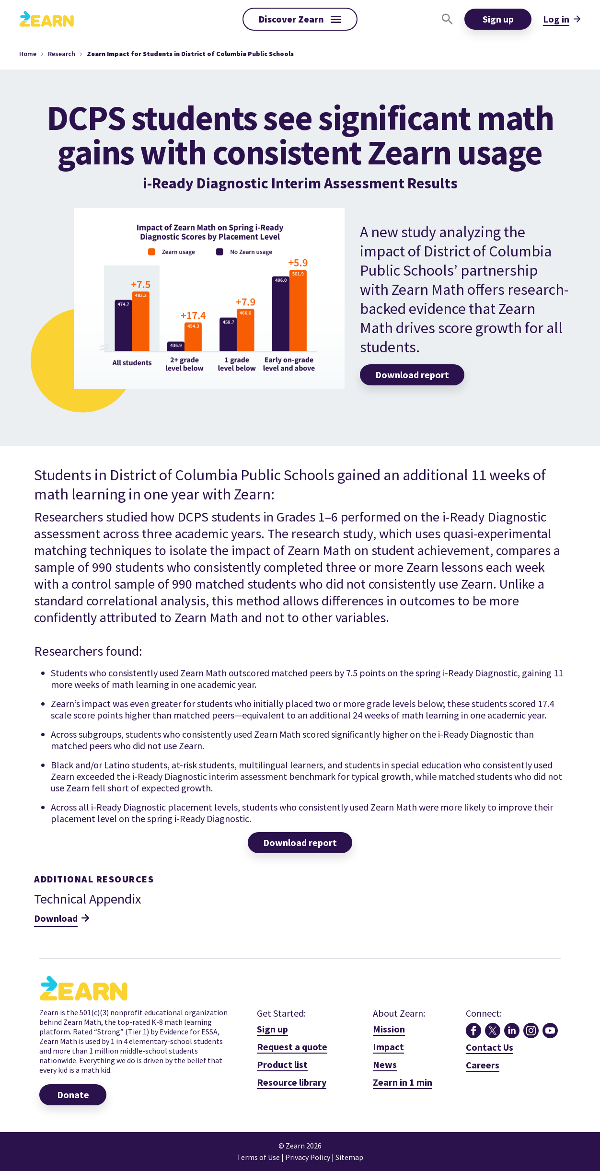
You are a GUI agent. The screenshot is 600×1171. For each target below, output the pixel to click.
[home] (46, 18)
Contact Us (489, 1047)
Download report (300, 842)
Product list (282, 1064)
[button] (300, 19)
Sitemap (349, 1157)
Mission (389, 1029)
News (385, 1064)
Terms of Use (258, 1157)
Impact (388, 1047)
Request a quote (292, 1047)
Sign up (498, 19)
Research (61, 53)
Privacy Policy (308, 1157)
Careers (482, 1065)
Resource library (291, 1082)
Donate (73, 1095)
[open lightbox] (402, 1082)
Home (27, 53)
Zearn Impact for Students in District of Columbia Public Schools (190, 53)
